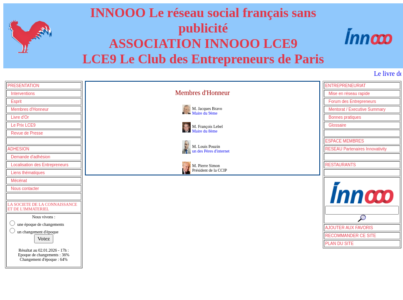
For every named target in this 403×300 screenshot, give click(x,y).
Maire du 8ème (205, 131)
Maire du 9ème (205, 113)
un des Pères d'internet (211, 151)
